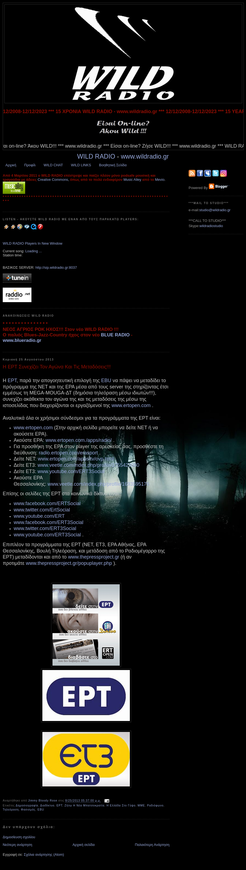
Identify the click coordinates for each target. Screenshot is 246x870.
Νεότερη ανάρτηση (17, 845)
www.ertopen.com (131, 405)
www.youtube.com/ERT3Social (71, 471)
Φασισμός (28, 809)
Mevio (160, 180)
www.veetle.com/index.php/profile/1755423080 (88, 465)
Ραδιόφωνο (155, 805)
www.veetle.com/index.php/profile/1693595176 (98, 484)
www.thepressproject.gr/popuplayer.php (69, 563)
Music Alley (132, 180)
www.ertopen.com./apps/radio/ (79, 440)
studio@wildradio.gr (214, 210)
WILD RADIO (96, 156)
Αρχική (10, 165)
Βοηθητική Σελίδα (113, 165)
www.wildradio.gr (145, 156)
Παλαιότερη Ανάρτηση (152, 845)
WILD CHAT (53, 165)
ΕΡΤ (12, 380)
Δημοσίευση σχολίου (19, 837)
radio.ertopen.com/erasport (68, 453)
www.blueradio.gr (22, 340)
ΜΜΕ (141, 805)
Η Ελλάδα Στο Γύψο (121, 805)
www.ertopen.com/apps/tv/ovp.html (76, 459)
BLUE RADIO (115, 334)
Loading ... (33, 251)
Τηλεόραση (11, 809)
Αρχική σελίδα (83, 845)
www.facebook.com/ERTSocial (47, 503)
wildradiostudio (211, 226)
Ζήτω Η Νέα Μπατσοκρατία (84, 805)
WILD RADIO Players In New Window (32, 243)
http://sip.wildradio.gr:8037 (56, 267)
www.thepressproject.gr (93, 557)
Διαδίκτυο (47, 805)
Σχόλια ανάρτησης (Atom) (44, 854)
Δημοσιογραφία (27, 805)
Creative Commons (53, 180)
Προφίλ (30, 165)
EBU (106, 380)
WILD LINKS (81, 165)
